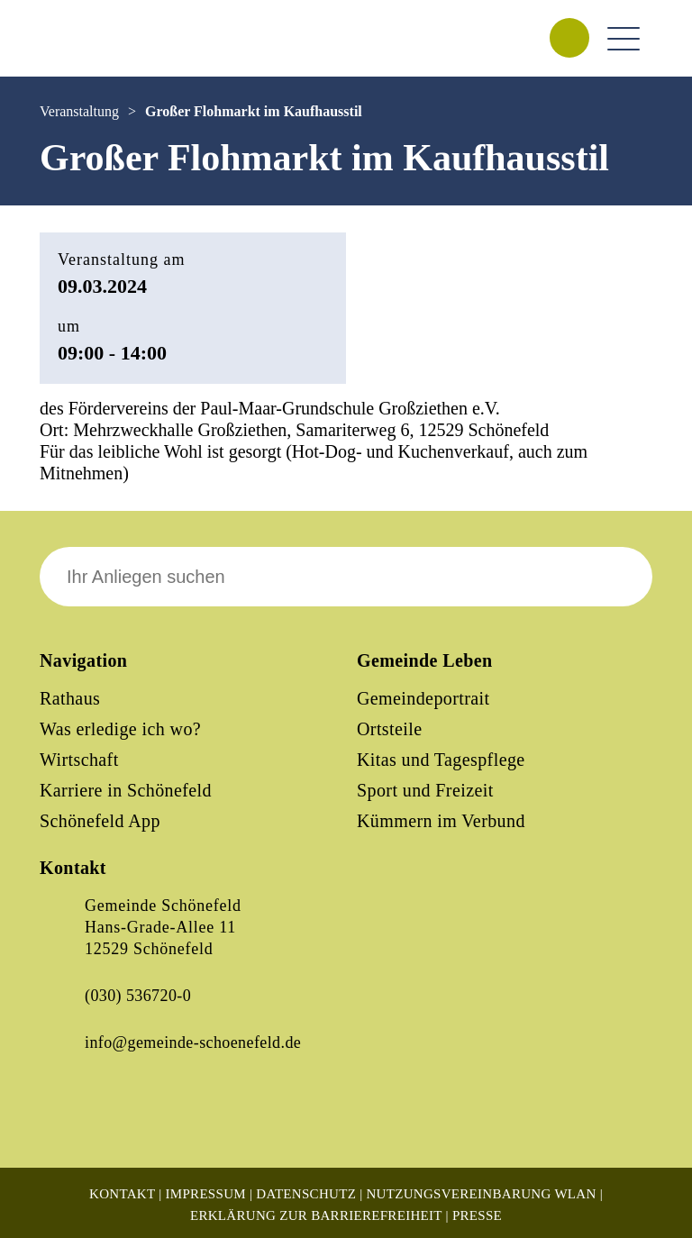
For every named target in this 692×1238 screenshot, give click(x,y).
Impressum (206, 1194)
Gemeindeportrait (423, 698)
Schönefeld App (100, 821)
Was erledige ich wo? (120, 729)
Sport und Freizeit (425, 790)
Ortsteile (389, 729)
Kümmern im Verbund (441, 821)
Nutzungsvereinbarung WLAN (481, 1194)
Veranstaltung (79, 111)
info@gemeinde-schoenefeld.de (193, 1042)
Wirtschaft (79, 759)
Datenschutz (306, 1194)
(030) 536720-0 (138, 996)
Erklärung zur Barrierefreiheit (316, 1215)
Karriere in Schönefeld (126, 790)
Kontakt (122, 1194)
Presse (477, 1215)
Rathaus (70, 698)
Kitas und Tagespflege (441, 759)
